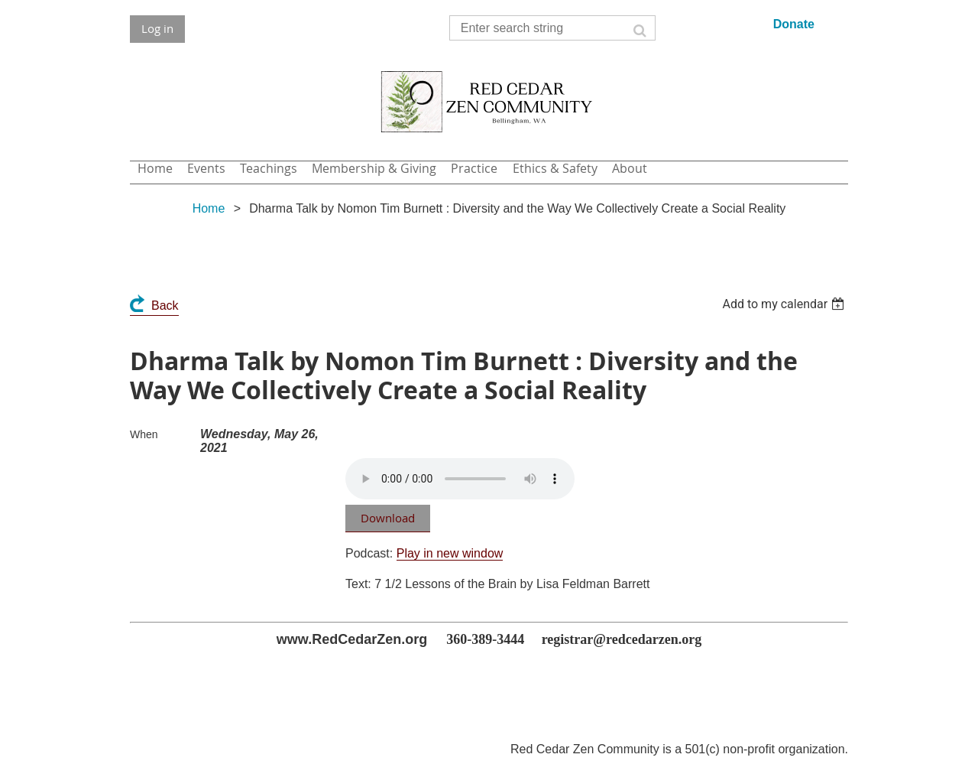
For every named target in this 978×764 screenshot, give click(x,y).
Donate (793, 24)
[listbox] (785, 304)
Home (209, 208)
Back (165, 305)
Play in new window (450, 553)
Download (388, 517)
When (144, 434)
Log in (157, 28)
